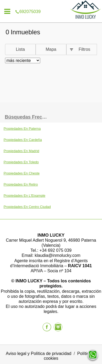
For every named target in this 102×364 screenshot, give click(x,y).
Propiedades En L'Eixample (24, 196)
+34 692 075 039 (55, 250)
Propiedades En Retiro (20, 184)
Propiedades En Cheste (21, 173)
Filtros (84, 49)
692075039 (51, 3)
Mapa (51, 49)
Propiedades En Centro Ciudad (27, 207)
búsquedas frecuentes (28, 117)
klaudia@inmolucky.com (57, 255)
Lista (20, 49)
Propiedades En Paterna (21, 129)
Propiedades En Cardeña (22, 140)
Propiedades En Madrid (21, 151)
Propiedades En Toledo (21, 162)
